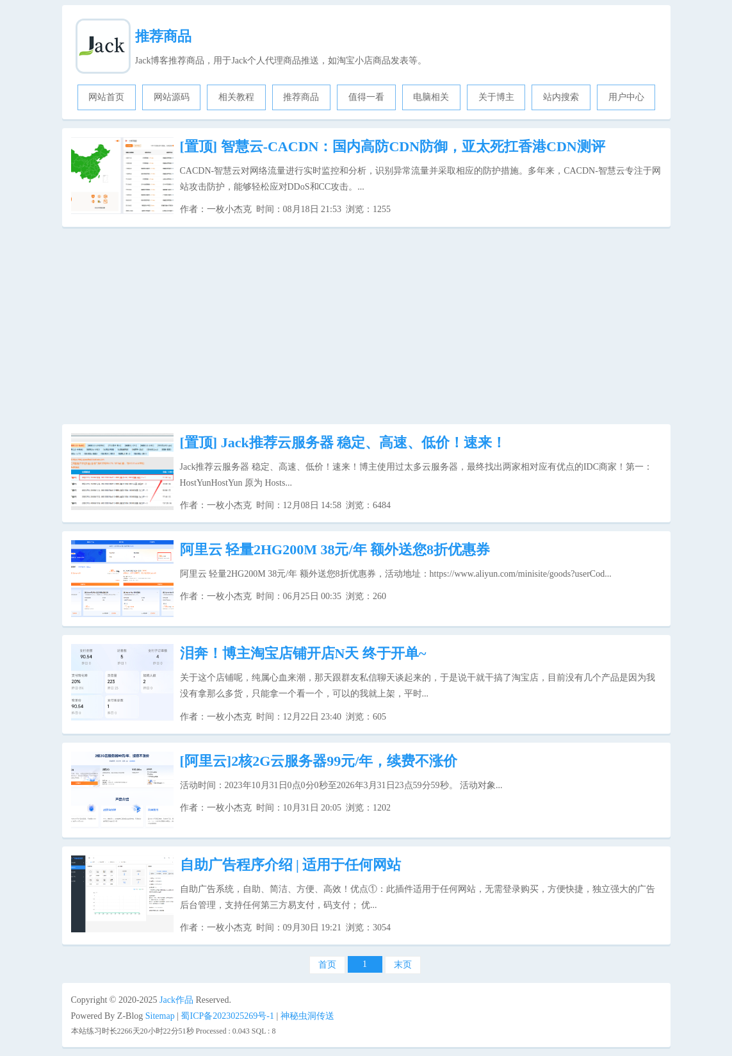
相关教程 (236, 97)
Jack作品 (176, 1000)
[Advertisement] (366, 325)
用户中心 (626, 97)
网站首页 (106, 97)
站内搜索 (561, 97)
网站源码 (172, 97)
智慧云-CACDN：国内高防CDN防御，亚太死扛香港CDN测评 (392, 146)
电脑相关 (431, 97)
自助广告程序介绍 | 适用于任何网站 (291, 865)
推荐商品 (163, 36)
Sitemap (160, 1016)
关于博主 (496, 97)
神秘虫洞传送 (307, 1016)
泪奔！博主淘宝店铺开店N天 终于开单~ (303, 653)
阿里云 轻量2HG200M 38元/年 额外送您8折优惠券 (335, 549)
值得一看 (366, 97)
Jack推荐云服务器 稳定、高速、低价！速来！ (343, 442)
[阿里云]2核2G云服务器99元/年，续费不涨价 (319, 761)
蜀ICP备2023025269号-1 (227, 1016)
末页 (403, 964)
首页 (327, 964)
